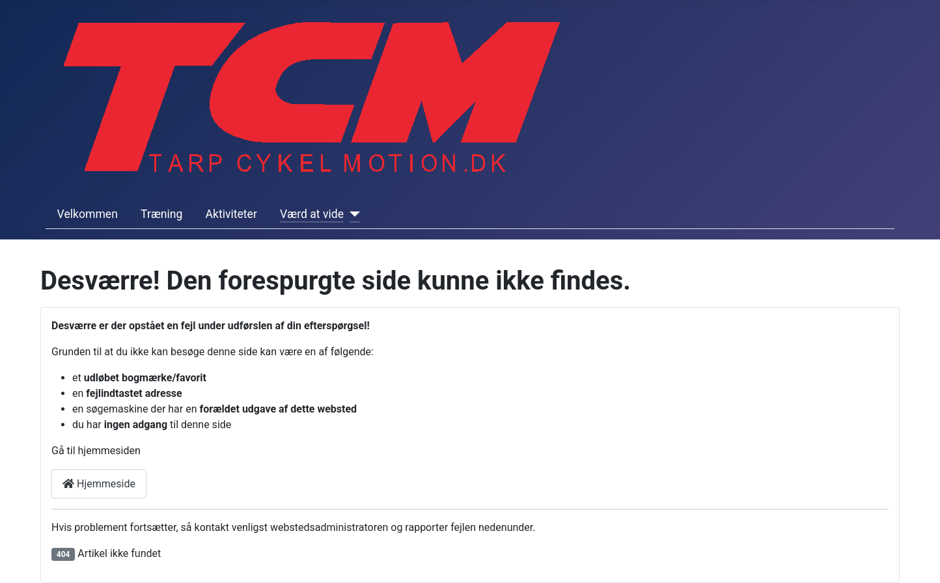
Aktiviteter (231, 214)
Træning (161, 214)
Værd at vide (312, 214)
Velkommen (87, 214)
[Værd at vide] (352, 214)
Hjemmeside (98, 484)
